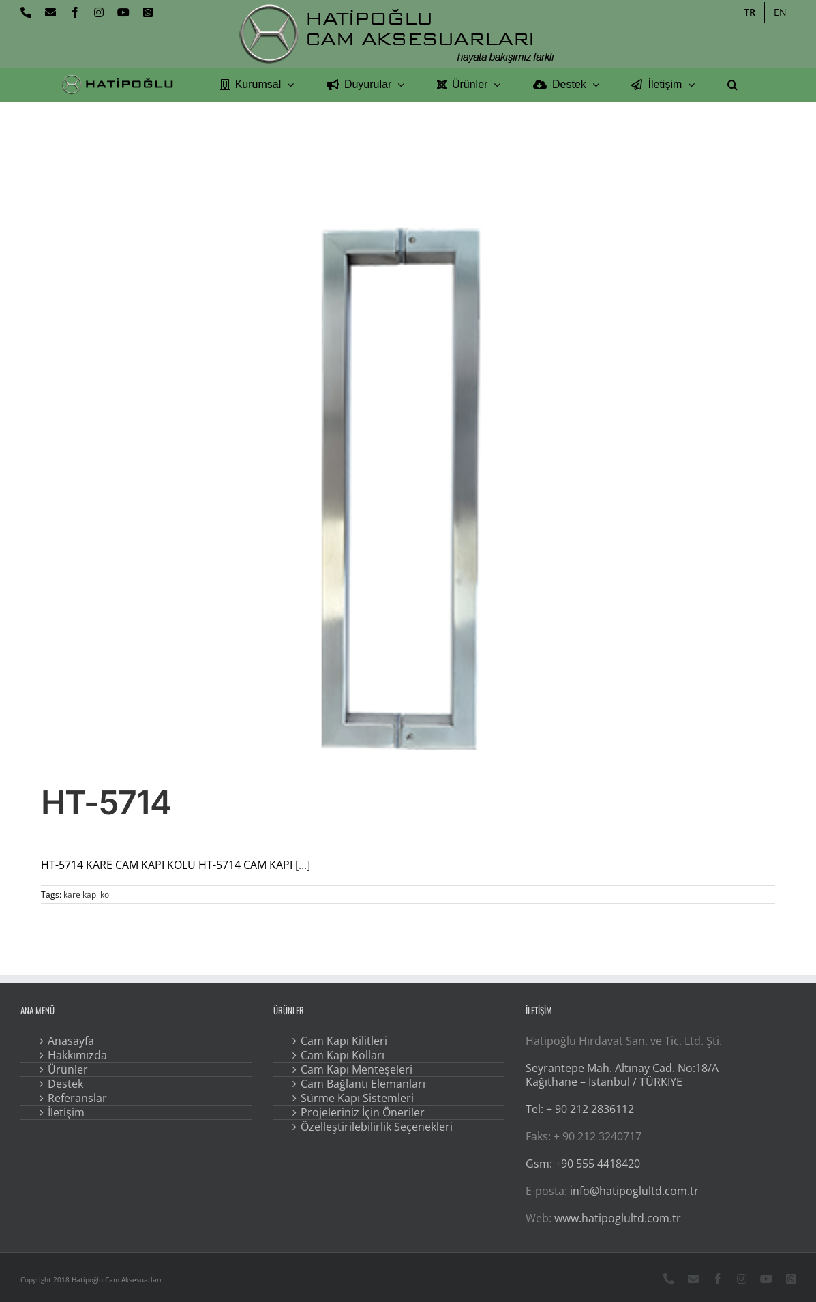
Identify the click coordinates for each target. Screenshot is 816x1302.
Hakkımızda (77, 1055)
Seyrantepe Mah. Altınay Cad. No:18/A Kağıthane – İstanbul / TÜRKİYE (622, 1075)
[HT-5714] (408, 487)
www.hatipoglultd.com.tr (617, 1218)
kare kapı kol (87, 894)
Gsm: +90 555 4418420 (583, 1163)
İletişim (66, 1112)
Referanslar (77, 1098)
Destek (65, 1084)
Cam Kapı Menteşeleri (356, 1069)
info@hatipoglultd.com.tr (634, 1190)
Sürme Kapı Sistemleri (357, 1098)
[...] (302, 864)
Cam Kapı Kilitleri (344, 1041)
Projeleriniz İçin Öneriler (363, 1112)
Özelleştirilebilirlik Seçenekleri (377, 1127)
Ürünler (68, 1069)
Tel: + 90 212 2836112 (580, 1108)
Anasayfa (71, 1041)
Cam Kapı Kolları (342, 1055)
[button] (732, 85)
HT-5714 (106, 802)
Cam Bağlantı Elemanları (363, 1084)
